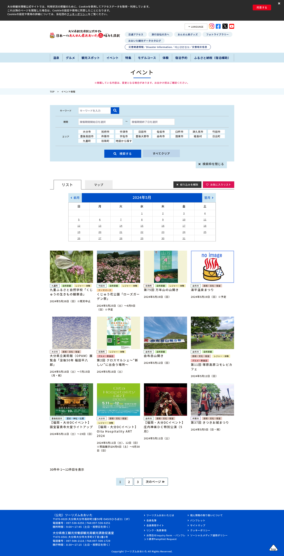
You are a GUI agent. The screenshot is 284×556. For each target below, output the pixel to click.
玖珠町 (105, 141)
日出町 (216, 136)
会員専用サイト (155, 525)
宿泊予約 (181, 57)
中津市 (124, 131)
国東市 (179, 136)
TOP (52, 91)
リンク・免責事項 (157, 530)
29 (141, 238)
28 (120, 238)
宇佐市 (124, 136)
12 (78, 225)
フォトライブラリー (217, 34)
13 (99, 225)
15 (141, 225)
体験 (166, 57)
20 (99, 232)
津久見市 (198, 131)
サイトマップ (197, 525)
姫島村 (198, 136)
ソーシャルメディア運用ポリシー (209, 535)
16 (162, 225)
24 (183, 232)
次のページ (153, 481)
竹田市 (216, 131)
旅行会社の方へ (160, 34)
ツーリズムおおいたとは (160, 515)
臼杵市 (179, 131)
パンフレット (197, 520)
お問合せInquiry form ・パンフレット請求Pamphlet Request (165, 537)
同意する (262, 7)
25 (204, 232)
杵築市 (105, 136)
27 (99, 238)
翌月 (207, 197)
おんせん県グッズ (188, 34)
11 (204, 219)
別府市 (105, 131)
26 (78, 238)
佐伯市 (161, 131)
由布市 (161, 136)
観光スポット (90, 57)
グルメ (70, 57)
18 (204, 225)
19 (78, 232)
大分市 (87, 131)
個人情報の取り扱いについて (206, 515)
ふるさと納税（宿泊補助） (212, 57)
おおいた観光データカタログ (144, 40)
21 (120, 232)
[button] (279, 3)
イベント (113, 57)
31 (183, 238)
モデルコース (147, 57)
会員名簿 (152, 520)
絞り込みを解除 (187, 184)
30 (162, 238)
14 (120, 225)
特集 (128, 57)
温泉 (56, 57)
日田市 (142, 131)
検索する (126, 153)
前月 (77, 197)
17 (183, 225)
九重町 (87, 141)
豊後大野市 (142, 136)
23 (162, 232)
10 (183, 219)
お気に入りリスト (220, 184)
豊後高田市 (87, 136)
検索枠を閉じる (213, 164)
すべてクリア (161, 153)
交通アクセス (135, 34)
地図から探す (124, 141)
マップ (98, 184)
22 (141, 232)
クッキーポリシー (77, 14)
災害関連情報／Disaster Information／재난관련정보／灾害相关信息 (168, 47)
